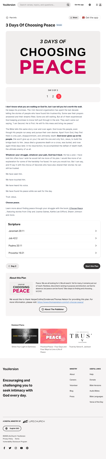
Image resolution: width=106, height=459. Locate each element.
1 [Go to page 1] (47, 96)
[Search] (41, 5)
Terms (17, 439)
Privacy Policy (8, 439)
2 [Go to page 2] (53, 96)
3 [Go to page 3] (59, 96)
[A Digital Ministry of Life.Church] (53, 420)
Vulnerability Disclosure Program (15, 442)
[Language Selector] (89, 4)
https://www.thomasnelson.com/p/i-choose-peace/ (60, 302)
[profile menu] (98, 4)
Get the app (79, 5)
